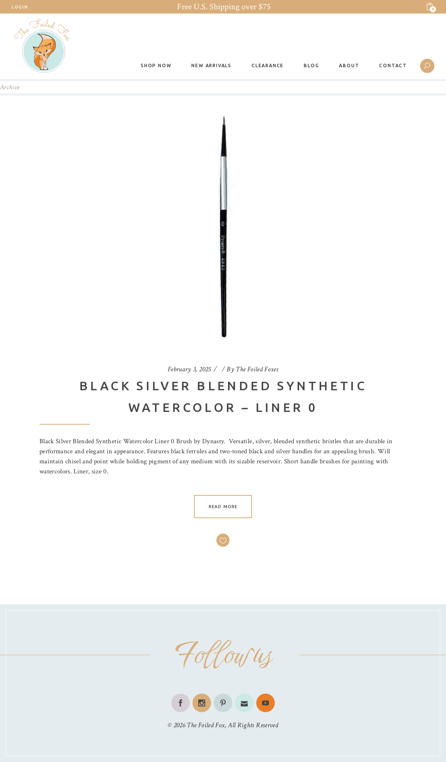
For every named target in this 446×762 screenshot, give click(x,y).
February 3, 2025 (189, 369)
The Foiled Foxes (257, 369)
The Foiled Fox (206, 725)
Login (20, 7)
